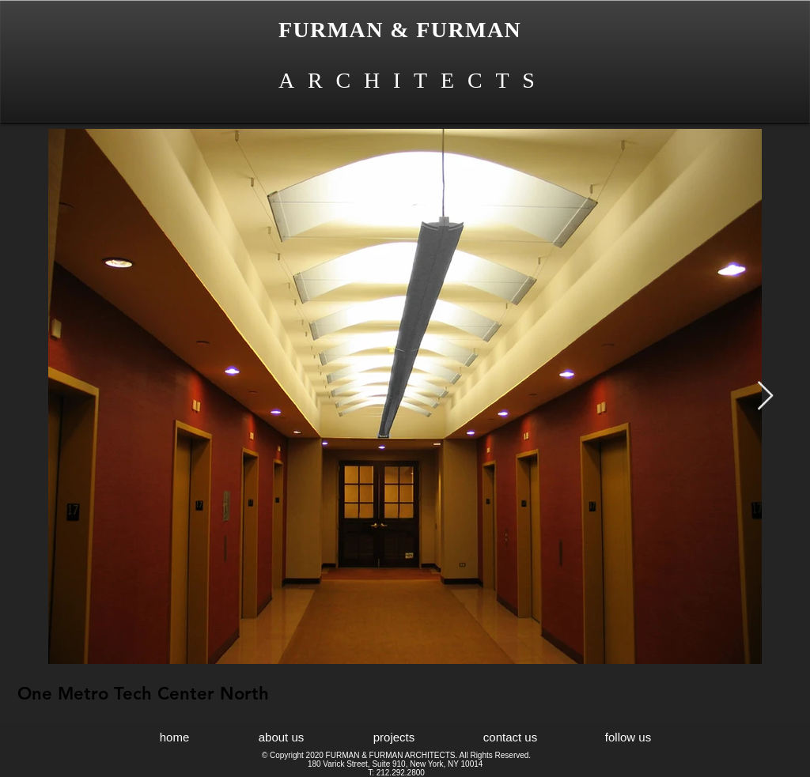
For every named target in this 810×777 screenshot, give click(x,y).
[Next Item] (765, 396)
